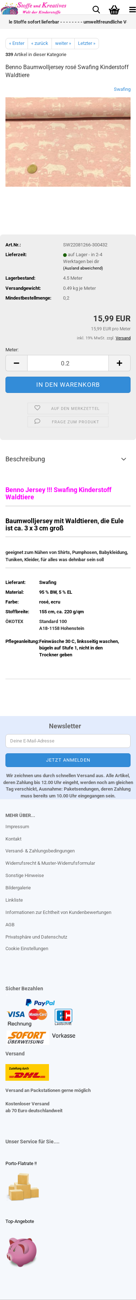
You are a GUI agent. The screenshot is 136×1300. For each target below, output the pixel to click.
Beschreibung (25, 459)
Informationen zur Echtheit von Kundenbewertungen (58, 912)
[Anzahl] (68, 363)
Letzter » (86, 43)
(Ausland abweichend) (83, 268)
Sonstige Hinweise (24, 875)
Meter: (11, 349)
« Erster (16, 43)
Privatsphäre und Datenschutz (36, 937)
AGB (10, 924)
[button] (16, 363)
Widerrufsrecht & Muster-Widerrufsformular (50, 863)
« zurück (39, 43)
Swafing (122, 89)
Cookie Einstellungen (26, 948)
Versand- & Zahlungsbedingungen (40, 851)
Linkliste (14, 900)
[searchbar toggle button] (96, 9)
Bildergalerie (18, 887)
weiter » (63, 43)
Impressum (17, 826)
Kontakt (13, 839)
